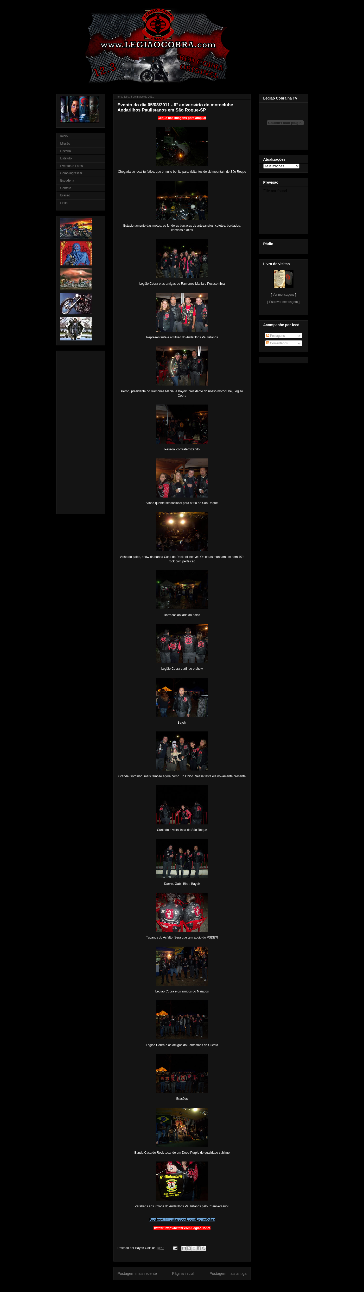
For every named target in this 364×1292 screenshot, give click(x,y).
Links (64, 203)
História (65, 151)
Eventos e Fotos (71, 166)
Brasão (65, 195)
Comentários (277, 343)
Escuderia (67, 180)
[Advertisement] (76, 431)
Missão (65, 143)
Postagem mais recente (137, 1273)
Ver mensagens (283, 294)
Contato (65, 188)
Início (64, 136)
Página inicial (183, 1273)
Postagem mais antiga (227, 1273)
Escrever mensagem (283, 302)
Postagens (275, 336)
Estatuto (66, 158)
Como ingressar (71, 173)
